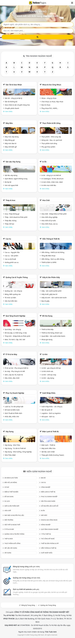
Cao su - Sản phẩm (11, 256)
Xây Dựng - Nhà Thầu (12, 445)
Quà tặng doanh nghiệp (15, 316)
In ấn (44, 162)
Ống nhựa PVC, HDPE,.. (49, 108)
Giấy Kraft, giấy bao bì (49, 294)
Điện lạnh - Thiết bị (48, 445)
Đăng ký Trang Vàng (28, 605)
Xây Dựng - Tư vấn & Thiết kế (15, 448)
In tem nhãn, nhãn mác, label (52, 182)
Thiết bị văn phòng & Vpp (50, 543)
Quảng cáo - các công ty (13, 291)
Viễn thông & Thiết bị (51, 239)
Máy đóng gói (10, 140)
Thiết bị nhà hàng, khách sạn (51, 333)
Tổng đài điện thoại (48, 256)
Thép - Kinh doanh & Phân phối (16, 217)
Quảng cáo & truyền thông (17, 277)
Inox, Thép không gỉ (12, 214)
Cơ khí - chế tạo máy (48, 375)
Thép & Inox (10, 200)
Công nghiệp (45, 487)
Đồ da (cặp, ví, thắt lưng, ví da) (16, 333)
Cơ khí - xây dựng (47, 378)
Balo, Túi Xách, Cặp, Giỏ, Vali (15, 339)
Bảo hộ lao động (10, 482)
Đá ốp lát (8, 182)
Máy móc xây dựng (12, 137)
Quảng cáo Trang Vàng (48, 605)
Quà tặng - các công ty (13, 329)
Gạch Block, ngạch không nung (16, 179)
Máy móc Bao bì (10, 143)
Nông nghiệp (45, 525)
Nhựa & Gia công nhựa (51, 85)
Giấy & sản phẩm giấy (51, 277)
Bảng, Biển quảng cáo (13, 294)
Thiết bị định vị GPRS (48, 262)
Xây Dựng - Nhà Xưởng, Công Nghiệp (18, 452)
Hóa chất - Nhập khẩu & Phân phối (54, 214)
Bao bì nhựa (45, 105)
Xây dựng (9, 431)
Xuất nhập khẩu (48, 393)
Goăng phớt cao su (12, 262)
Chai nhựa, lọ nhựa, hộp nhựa (52, 102)
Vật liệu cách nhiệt (48, 452)
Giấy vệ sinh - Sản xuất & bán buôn (54, 297)
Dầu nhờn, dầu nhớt (12, 378)
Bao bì (43, 478)
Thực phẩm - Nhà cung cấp (51, 137)
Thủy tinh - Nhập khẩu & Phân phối (17, 336)
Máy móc (9, 123)
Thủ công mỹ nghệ (47, 539)
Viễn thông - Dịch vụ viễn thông (52, 259)
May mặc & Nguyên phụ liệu (14, 515)
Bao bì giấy (45, 301)
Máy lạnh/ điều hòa (48, 448)
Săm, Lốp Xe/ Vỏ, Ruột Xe (14, 375)
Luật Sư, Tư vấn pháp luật (14, 406)
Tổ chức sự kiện (10, 297)
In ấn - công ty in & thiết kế (51, 175)
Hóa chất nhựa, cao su (49, 224)
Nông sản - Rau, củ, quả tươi (51, 140)
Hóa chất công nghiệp (49, 217)
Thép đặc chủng (10, 220)
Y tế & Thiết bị (46, 534)
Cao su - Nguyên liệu (12, 252)
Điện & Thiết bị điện (11, 492)
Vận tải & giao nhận (14, 85)
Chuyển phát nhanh (12, 108)
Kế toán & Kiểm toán (12, 410)
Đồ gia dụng (47, 316)
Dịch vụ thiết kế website (26, 589)
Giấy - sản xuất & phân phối (51, 291)
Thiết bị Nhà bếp (47, 329)
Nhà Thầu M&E (10, 455)
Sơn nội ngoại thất (11, 185)
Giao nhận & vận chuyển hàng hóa (17, 105)
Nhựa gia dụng (46, 339)
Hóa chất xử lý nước (48, 220)
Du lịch (7, 501)
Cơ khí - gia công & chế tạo (51, 368)
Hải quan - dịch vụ (47, 416)
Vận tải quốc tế (46, 410)
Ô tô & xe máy (11, 354)
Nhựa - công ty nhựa (48, 98)
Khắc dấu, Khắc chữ (12, 416)
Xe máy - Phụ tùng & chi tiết (15, 371)
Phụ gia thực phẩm (48, 147)
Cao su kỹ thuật (10, 259)
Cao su (8, 239)
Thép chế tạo (9, 224)
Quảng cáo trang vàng (26, 578)
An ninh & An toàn (11, 478)
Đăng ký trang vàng (26, 566)
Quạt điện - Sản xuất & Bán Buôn (53, 336)
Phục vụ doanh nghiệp (15, 393)
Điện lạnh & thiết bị (50, 431)
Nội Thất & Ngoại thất (12, 525)
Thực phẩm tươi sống (49, 143)
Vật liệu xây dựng (13, 162)
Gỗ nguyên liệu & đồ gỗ (49, 506)
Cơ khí (44, 354)
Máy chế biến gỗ (11, 147)
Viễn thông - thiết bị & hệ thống (52, 252)
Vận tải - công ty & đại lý (13, 98)
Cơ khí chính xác (47, 371)
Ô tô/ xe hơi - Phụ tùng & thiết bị (16, 368)
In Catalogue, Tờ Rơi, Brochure (52, 179)
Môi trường (8, 520)
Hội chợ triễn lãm (11, 301)
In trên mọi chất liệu (48, 185)
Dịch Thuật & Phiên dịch (13, 413)
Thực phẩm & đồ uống (51, 123)
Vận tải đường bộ (11, 102)
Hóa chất (46, 200)
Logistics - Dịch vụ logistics (51, 413)
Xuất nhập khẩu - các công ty (51, 406)
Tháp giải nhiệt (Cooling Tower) (52, 455)
